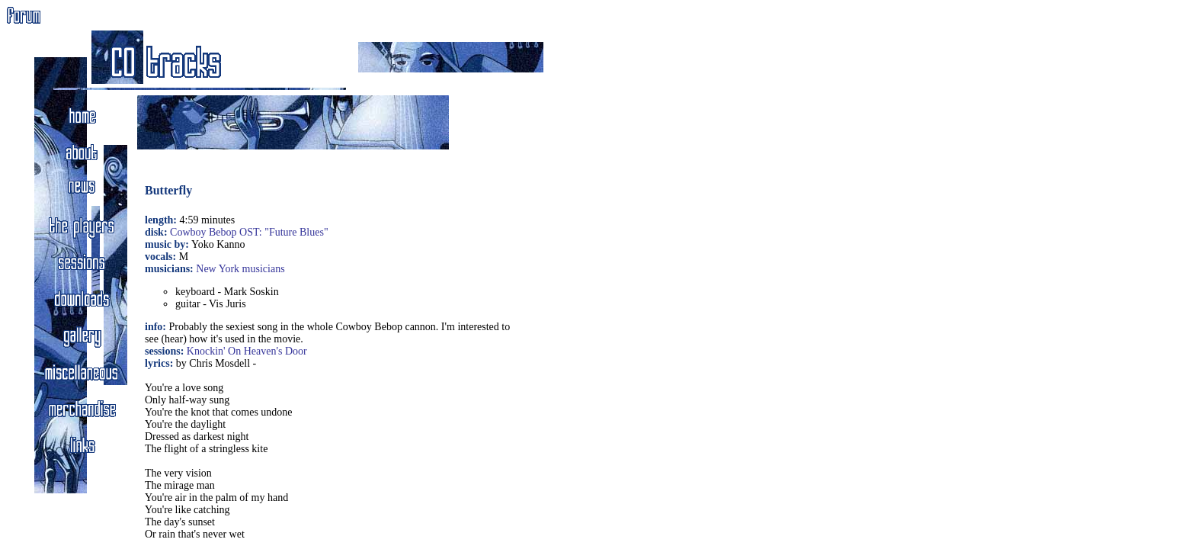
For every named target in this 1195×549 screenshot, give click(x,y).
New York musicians (240, 268)
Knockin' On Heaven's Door (247, 351)
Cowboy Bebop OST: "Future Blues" (249, 232)
